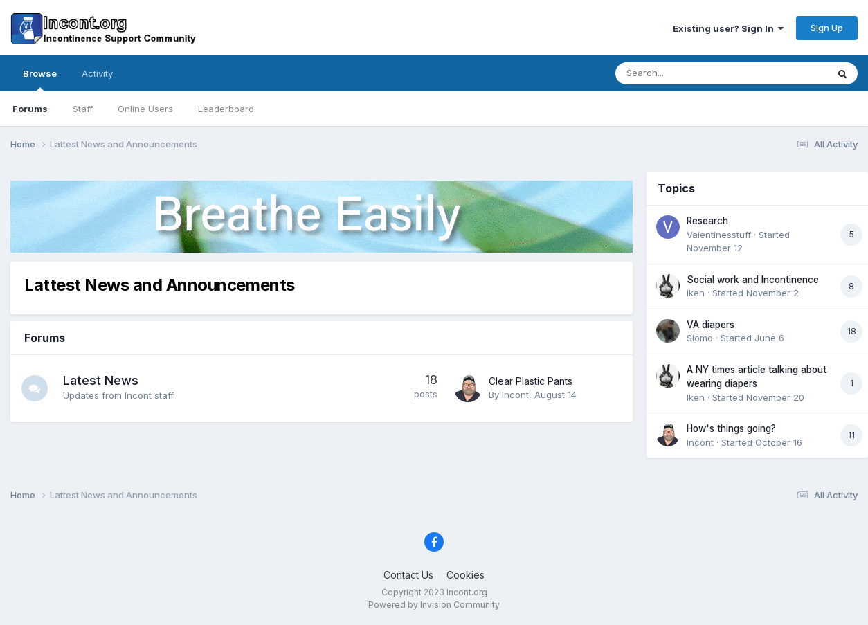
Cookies (465, 575)
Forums (30, 108)
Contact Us (408, 575)
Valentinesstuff (719, 234)
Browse (40, 79)
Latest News (102, 380)
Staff (83, 108)
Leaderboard (226, 108)
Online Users (145, 108)
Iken (696, 292)
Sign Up (827, 27)
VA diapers (710, 324)
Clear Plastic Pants (530, 381)
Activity (97, 73)
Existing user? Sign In (728, 28)
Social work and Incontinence (753, 279)
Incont (515, 394)
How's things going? (731, 428)
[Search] (684, 73)
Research (707, 220)
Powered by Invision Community (434, 604)
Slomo (700, 337)
